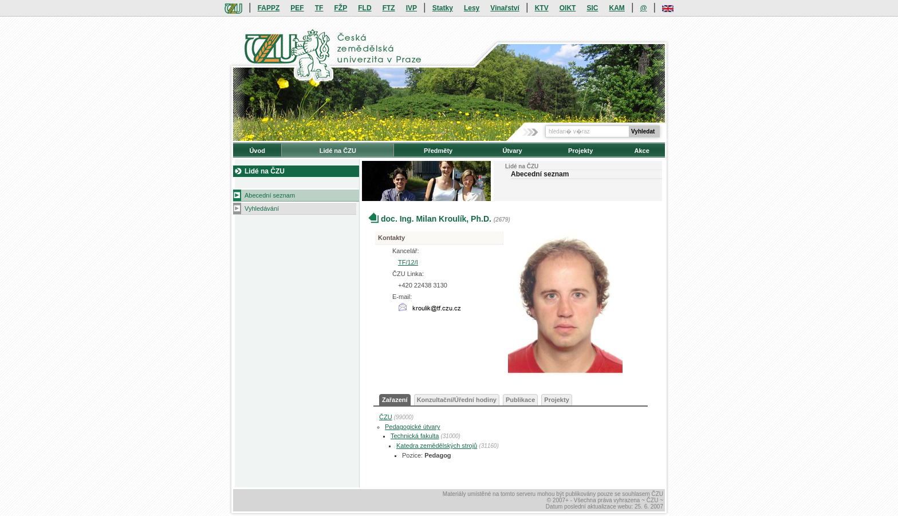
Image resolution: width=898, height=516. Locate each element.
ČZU (385, 416)
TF (319, 8)
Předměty (438, 150)
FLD (364, 8)
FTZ (389, 8)
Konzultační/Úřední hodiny (457, 399)
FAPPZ (269, 8)
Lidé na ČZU (338, 150)
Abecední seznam (270, 195)
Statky (442, 8)
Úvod (257, 150)
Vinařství (504, 8)
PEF (297, 8)
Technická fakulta (415, 435)
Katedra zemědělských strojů (436, 445)
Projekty (580, 150)
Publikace (520, 399)
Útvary (512, 150)
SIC (592, 8)
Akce (642, 150)
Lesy (471, 8)
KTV (542, 8)
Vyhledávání (262, 208)
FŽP (341, 8)
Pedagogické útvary (412, 426)
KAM (617, 8)
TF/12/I (408, 262)
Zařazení (395, 399)
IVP (411, 8)
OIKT (568, 8)
